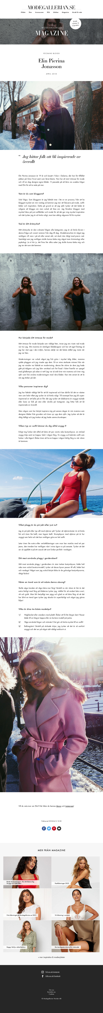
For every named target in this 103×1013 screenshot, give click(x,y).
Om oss (51, 990)
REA (48, 12)
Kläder (23, 12)
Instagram (69, 806)
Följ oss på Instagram (52, 972)
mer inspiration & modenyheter (52, 957)
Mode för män (77, 12)
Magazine (65, 12)
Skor (30, 12)
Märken (56, 12)
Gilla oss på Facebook (52, 976)
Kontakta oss (51, 992)
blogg (58, 806)
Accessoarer (39, 12)
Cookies (51, 994)
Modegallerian (51, 32)
